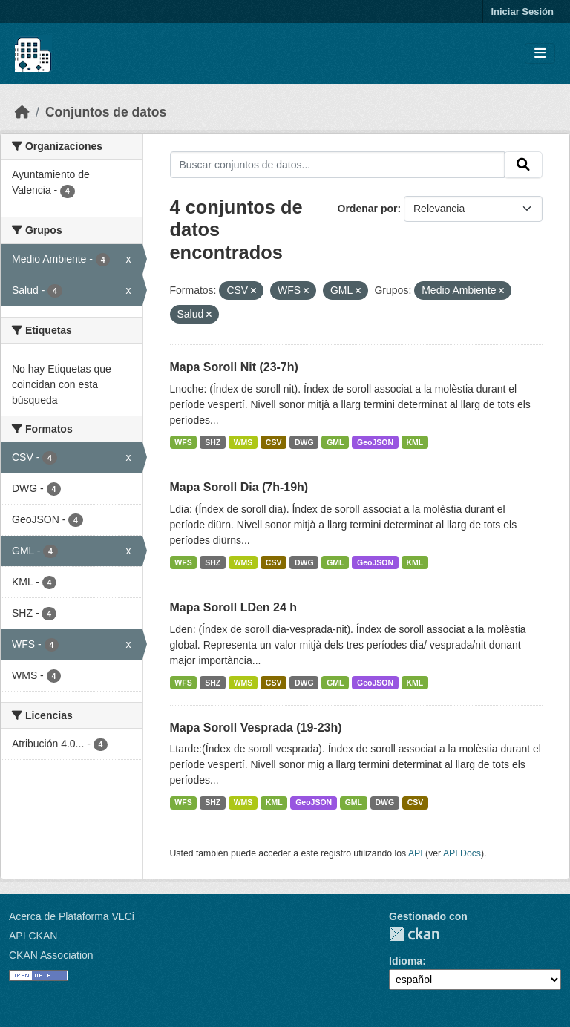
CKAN (414, 934)
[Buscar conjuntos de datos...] (337, 164)
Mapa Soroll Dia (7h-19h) (239, 487)
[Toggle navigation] (540, 54)
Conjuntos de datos (105, 112)
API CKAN (33, 936)
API (415, 853)
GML (335, 442)
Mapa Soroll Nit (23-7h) (234, 367)
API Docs (462, 853)
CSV (274, 442)
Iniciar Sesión (522, 11)
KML (415, 442)
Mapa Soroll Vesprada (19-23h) (256, 727)
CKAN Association (51, 955)
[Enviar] (523, 164)
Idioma (405, 961)
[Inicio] (22, 112)
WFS (182, 442)
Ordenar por (368, 208)
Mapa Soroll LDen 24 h (234, 607)
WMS (243, 442)
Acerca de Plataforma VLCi (71, 916)
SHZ (212, 442)
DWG (304, 442)
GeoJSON (375, 442)
